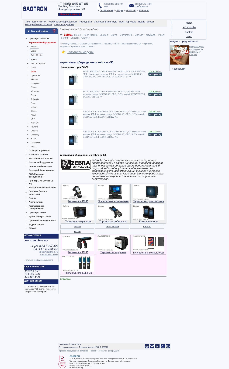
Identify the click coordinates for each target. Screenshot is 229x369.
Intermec (34, 79)
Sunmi (33, 138)
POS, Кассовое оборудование (36, 175)
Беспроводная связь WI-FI (42, 187)
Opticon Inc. (36, 75)
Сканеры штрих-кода (39, 150)
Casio (33, 67)
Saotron (34, 46)
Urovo (33, 51)
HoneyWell (35, 83)
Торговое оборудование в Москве (73, 351)
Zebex (33, 95)
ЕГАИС (32, 228)
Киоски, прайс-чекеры (40, 166)
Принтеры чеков (37, 212)
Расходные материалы (40, 158)
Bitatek (34, 111)
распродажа (113, 351)
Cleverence (35, 142)
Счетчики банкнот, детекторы (38, 192)
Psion (33, 103)
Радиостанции (36, 224)
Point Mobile (36, 55)
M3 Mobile (35, 91)
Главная (64, 29)
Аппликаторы (36, 202)
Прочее (32, 198)
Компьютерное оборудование (36, 207)
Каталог (73, 29)
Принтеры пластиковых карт (41, 182)
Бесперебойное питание (41, 170)
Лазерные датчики (38, 154)
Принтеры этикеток (39, 38)
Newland (34, 127)
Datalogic (35, 99)
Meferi (34, 59)
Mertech (34, 131)
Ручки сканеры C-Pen (40, 216)
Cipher (33, 87)
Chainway (35, 135)
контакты (103, 351)
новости (93, 351)
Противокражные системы (42, 220)
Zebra (33, 71)
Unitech (34, 107)
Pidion (33, 146)
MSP (33, 119)
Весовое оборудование (41, 162)
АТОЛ (33, 115)
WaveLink (35, 123)
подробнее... (93, 29)
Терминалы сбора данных (42, 42)
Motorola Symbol (38, 63)
